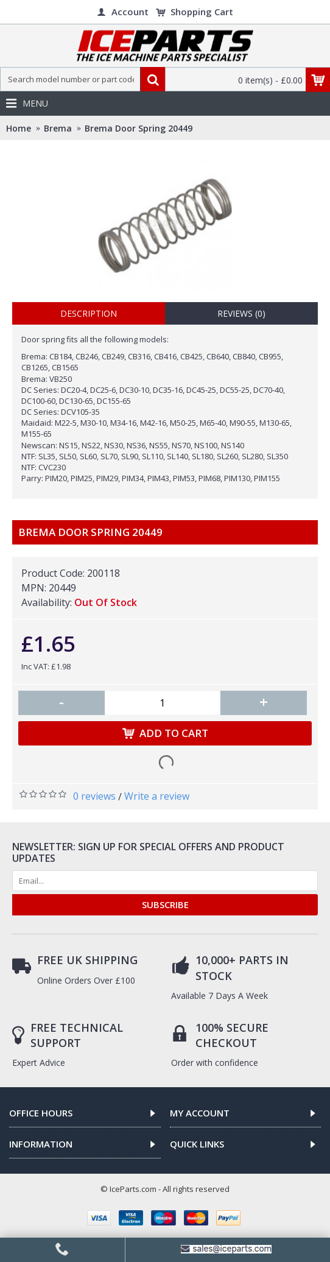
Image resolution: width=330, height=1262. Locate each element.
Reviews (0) (241, 313)
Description (88, 313)
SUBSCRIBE (165, 904)
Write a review (156, 796)
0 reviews (94, 796)
